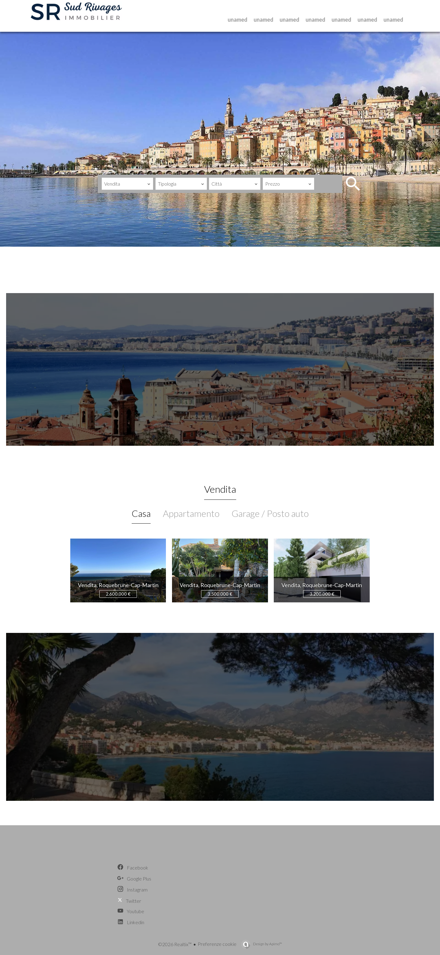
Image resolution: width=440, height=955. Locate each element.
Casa (141, 513)
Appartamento (191, 513)
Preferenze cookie (217, 944)
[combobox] (127, 184)
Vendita (220, 489)
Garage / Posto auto (270, 513)
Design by (267, 944)
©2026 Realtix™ (175, 944)
